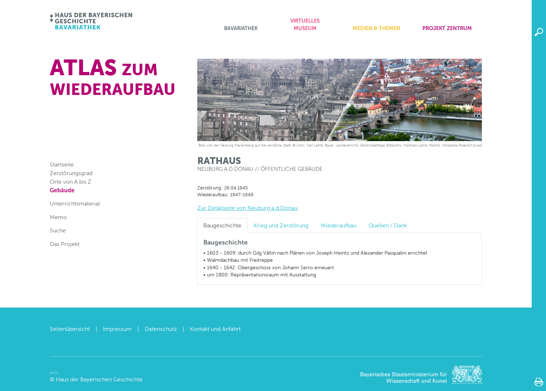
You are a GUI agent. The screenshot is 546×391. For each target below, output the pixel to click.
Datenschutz (161, 329)
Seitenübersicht (70, 329)
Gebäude (62, 190)
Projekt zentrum (447, 28)
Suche (58, 230)
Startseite (62, 164)
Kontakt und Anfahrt (215, 329)
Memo (58, 217)
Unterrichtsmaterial (75, 204)
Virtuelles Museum (305, 25)
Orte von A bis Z (70, 182)
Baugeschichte (222, 225)
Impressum (117, 329)
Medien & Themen (376, 28)
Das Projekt (64, 244)
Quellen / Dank (387, 225)
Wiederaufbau (338, 225)
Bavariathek (241, 28)
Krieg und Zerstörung (280, 225)
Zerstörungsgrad (71, 173)
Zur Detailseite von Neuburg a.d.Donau (247, 208)
